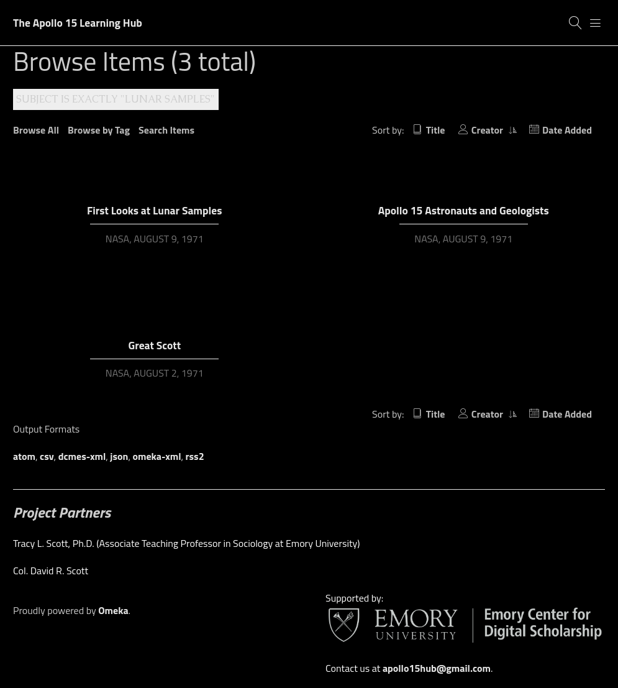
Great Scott (154, 345)
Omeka (113, 610)
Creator (488, 129)
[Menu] (596, 23)
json (119, 456)
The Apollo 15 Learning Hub (77, 22)
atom (24, 456)
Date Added (567, 129)
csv (47, 456)
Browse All (36, 129)
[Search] (576, 23)
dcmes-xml (82, 456)
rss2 (195, 456)
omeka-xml (157, 456)
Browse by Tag (99, 129)
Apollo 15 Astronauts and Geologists (463, 210)
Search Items (166, 129)
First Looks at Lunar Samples (154, 210)
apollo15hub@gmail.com (437, 668)
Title (435, 129)
